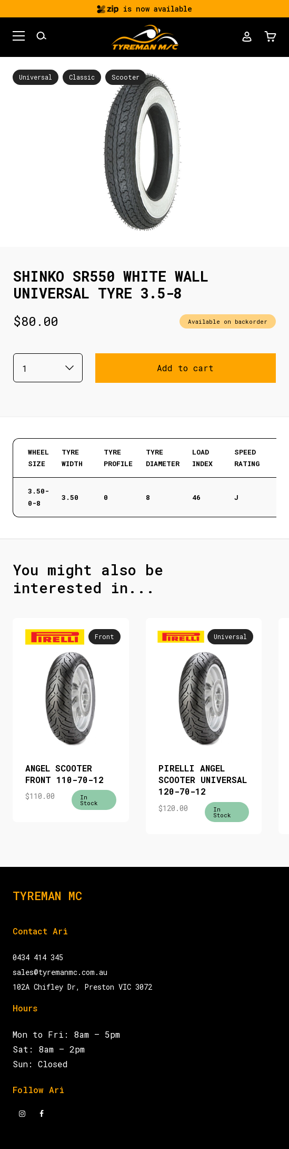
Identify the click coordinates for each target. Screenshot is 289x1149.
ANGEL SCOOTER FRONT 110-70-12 (64, 773)
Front (104, 636)
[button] (19, 37)
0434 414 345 (38, 957)
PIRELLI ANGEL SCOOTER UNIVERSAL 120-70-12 (202, 779)
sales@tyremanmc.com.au (60, 972)
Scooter (125, 77)
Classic (82, 77)
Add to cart (185, 367)
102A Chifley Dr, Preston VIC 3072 (82, 987)
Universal (35, 77)
